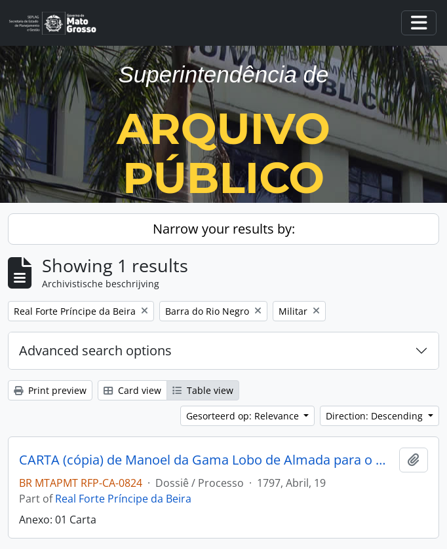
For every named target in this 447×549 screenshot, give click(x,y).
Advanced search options (95, 350)
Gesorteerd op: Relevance (243, 416)
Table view (202, 390)
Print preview (50, 390)
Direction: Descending (375, 416)
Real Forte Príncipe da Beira (123, 498)
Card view (132, 390)
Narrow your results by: (224, 229)
